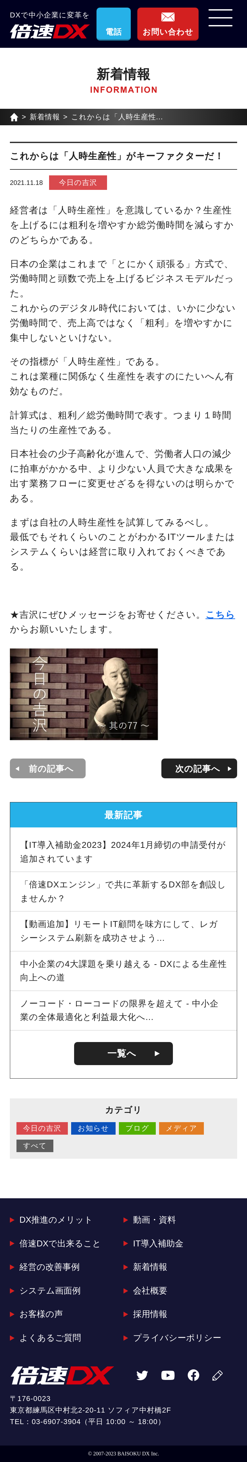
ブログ (137, 1128)
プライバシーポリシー (177, 1338)
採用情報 (150, 1314)
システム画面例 (50, 1291)
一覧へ (121, 1053)
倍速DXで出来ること (60, 1243)
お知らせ (93, 1128)
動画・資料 (154, 1220)
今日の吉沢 (78, 182)
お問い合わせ (168, 31)
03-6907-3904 (56, 1421)
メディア (181, 1128)
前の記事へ (51, 769)
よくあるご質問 (50, 1338)
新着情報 (45, 117)
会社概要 (150, 1291)
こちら (220, 615)
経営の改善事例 (49, 1267)
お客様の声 (41, 1314)
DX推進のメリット (56, 1220)
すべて (35, 1146)
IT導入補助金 (158, 1243)
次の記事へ (197, 769)
